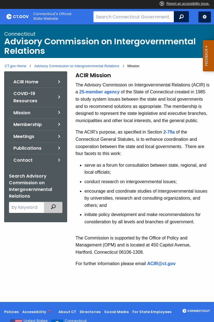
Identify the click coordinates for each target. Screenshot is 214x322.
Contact (23, 160)
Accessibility (34, 311)
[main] (107, 163)
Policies (11, 311)
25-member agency (99, 91)
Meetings (23, 136)
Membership (27, 124)
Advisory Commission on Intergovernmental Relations (76, 66)
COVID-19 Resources (25, 97)
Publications (27, 148)
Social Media (116, 311)
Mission (21, 113)
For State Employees (151, 311)
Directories (90, 311)
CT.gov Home (15, 66)
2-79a (169, 132)
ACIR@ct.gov (161, 263)
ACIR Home (25, 82)
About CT (67, 311)
